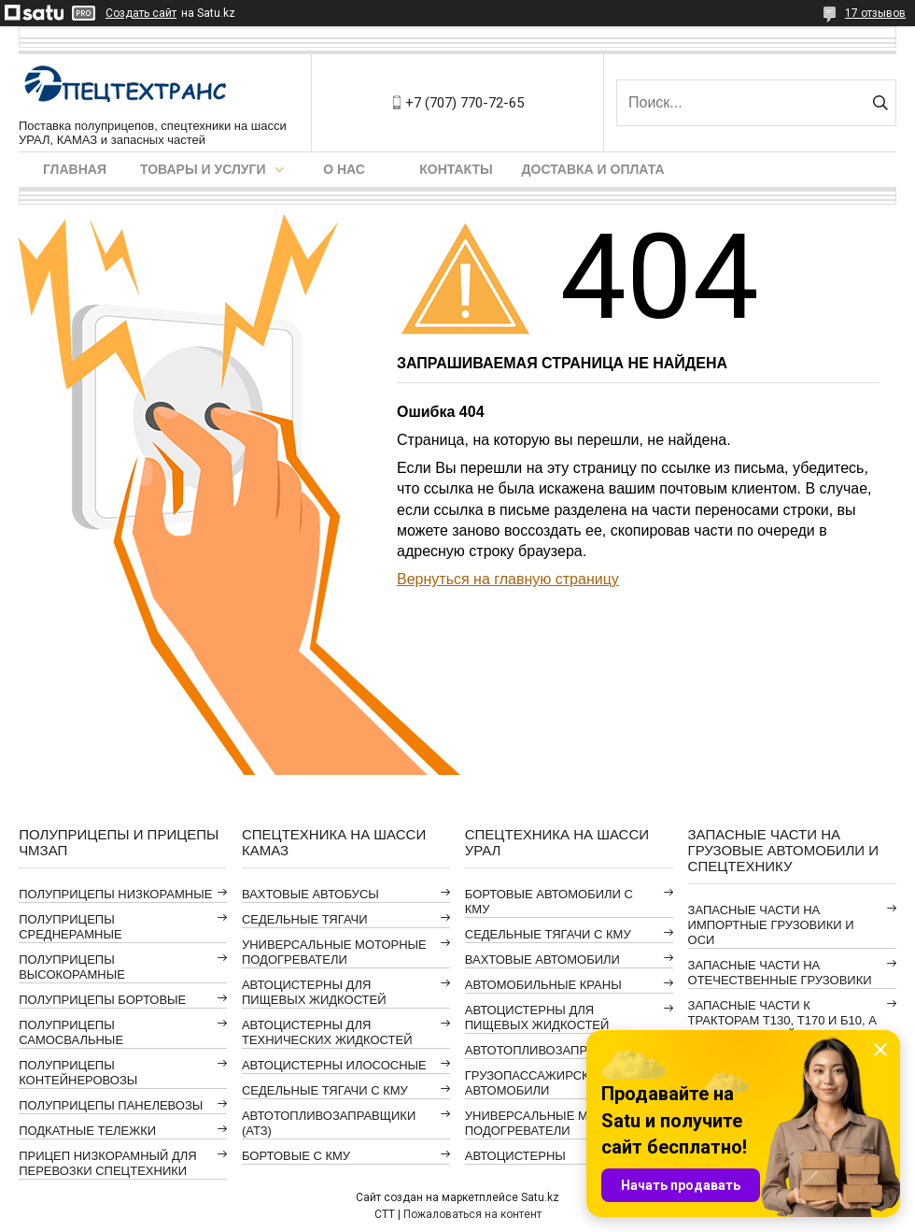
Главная (74, 169)
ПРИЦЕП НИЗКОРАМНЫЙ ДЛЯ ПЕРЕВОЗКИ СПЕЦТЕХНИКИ (108, 1163)
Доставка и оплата (593, 169)
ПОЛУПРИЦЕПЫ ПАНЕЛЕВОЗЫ (111, 1105)
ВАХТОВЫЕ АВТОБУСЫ (310, 894)
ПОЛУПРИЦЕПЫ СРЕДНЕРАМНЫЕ (70, 926)
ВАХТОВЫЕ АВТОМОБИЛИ (542, 960)
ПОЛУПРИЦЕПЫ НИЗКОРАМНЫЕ (115, 894)
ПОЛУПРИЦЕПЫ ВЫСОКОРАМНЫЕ (72, 967)
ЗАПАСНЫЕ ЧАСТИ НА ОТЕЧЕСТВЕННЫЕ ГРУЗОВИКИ (780, 972)
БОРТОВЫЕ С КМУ (296, 1156)
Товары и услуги (203, 169)
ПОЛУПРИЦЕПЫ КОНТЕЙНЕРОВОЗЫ (78, 1072)
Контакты (455, 169)
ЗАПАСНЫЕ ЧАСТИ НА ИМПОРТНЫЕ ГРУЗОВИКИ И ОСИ (771, 925)
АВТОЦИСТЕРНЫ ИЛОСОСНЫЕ (334, 1065)
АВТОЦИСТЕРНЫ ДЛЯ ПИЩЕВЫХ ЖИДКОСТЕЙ (314, 992)
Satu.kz (540, 1197)
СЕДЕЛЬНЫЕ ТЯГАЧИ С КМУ (325, 1090)
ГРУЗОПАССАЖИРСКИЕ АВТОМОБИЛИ (535, 1082)
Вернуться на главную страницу (508, 579)
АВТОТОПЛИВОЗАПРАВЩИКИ (552, 1050)
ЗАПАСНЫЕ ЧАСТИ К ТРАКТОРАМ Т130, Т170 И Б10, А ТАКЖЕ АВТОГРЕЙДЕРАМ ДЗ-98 (782, 1020)
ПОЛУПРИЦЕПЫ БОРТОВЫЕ (102, 1000)
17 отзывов (875, 13)
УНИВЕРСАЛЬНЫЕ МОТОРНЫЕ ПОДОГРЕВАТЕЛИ (334, 952)
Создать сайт (141, 13)
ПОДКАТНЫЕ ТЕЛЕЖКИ (87, 1131)
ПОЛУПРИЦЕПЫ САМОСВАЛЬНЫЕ (71, 1032)
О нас (344, 169)
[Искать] (880, 102)
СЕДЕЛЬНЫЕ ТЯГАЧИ (305, 919)
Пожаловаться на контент (472, 1214)
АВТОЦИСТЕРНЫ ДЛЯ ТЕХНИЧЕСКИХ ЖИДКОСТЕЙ (327, 1032)
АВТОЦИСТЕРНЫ (515, 1156)
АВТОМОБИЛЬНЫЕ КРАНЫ (543, 985)
